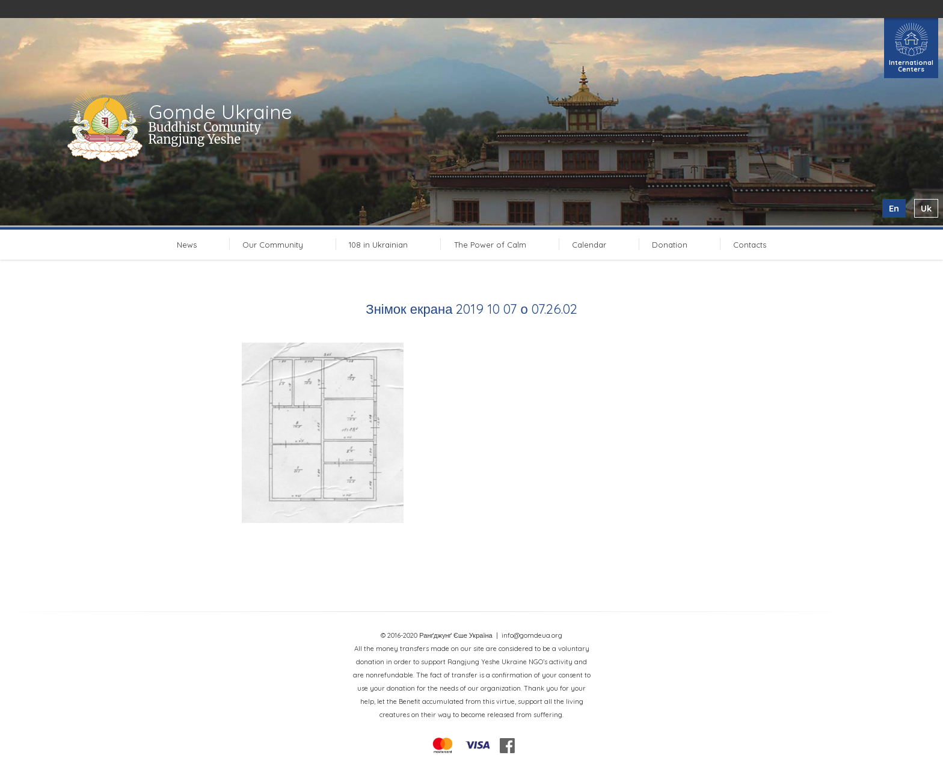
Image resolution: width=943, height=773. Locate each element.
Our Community (272, 244)
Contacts (749, 244)
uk (926, 208)
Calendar (589, 244)
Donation (669, 244)
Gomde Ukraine (220, 112)
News (187, 244)
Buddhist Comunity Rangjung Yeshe (205, 133)
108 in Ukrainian (378, 244)
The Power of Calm (490, 244)
